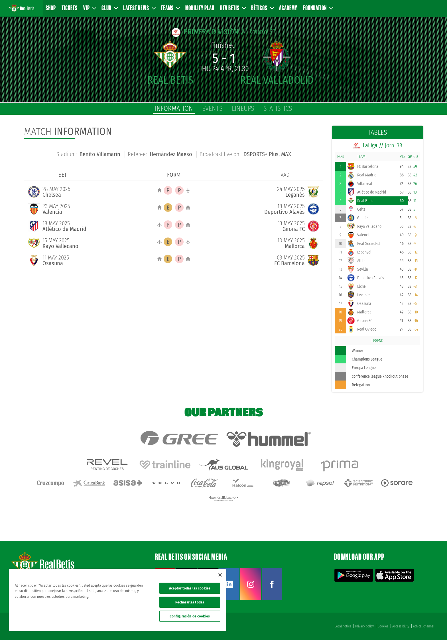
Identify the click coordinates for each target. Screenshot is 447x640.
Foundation (318, 7)
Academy (288, 7)
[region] (117, 600)
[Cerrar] (220, 575)
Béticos (262, 7)
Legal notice (343, 626)
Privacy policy (364, 626)
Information (174, 108)
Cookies (383, 626)
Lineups (243, 108)
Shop (51, 7)
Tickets (70, 7)
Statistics (277, 108)
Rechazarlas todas (189, 602)
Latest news (139, 7)
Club (109, 7)
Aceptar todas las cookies (189, 588)
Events (212, 108)
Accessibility (400, 626)
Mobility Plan (199, 7)
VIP (89, 7)
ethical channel (423, 626)
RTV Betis (232, 7)
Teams (170, 7)
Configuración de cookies (190, 616)
